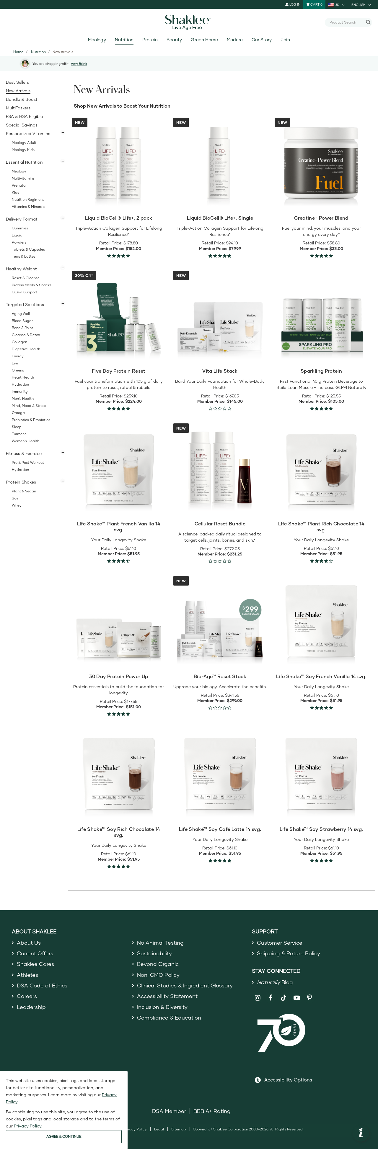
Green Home (204, 39)
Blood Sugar (22, 320)
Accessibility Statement (167, 996)
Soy (15, 498)
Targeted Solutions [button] (25, 304)
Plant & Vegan (24, 491)
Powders (19, 242)
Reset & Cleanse (26, 278)
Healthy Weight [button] (21, 268)
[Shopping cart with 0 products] (314, 4)
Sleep (17, 427)
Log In (292, 4)
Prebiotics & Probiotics (31, 419)
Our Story (262, 39)
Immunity (20, 391)
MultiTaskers (18, 107)
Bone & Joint (22, 328)
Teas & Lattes (23, 256)
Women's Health (25, 441)
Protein (150, 39)
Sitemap (178, 1129)
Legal (159, 1129)
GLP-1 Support (24, 292)
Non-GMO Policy (158, 975)
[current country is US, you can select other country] (336, 4)
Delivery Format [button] (22, 218)
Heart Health (23, 377)
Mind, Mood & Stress (29, 405)
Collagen (19, 342)
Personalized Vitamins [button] (28, 133)
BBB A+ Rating (212, 1111)
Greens (18, 370)
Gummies (20, 228)
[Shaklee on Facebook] (270, 998)
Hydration (20, 384)
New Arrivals (18, 90)
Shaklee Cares (35, 964)
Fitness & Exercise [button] (24, 453)
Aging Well (21, 313)
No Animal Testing (160, 942)
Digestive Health (26, 349)
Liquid (17, 235)
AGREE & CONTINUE (63, 1136)
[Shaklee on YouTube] (296, 998)
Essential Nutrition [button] (24, 162)
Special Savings (22, 124)
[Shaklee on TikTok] (283, 994)
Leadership (31, 1007)
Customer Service (279, 942)
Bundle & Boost (22, 99)
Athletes (27, 975)
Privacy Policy (135, 1129)
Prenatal (19, 185)
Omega (18, 412)
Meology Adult (24, 142)
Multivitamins (23, 178)
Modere (235, 39)
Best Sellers (17, 82)
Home (18, 52)
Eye (15, 363)
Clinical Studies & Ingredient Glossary (185, 985)
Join (285, 39)
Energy (18, 356)
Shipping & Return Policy (288, 953)
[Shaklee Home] (189, 22)
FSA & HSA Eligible (24, 116)
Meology (97, 39)
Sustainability (154, 953)
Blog (275, 982)
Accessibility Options (288, 1079)
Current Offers (35, 953)
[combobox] (346, 22)
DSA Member (169, 1111)
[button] (361, 1133)
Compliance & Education (169, 1017)
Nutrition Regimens (28, 199)
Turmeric (19, 434)
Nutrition (124, 39)
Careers (27, 996)
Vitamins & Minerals (28, 206)
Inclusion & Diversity (162, 1007)
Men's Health (23, 398)
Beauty (174, 39)
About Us (29, 942)
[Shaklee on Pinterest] (309, 998)
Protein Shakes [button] (21, 481)
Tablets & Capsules (28, 249)
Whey (17, 505)
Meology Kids (23, 149)
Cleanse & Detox (26, 335)
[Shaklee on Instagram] (257, 998)
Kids (15, 192)
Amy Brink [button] (79, 63)
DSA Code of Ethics (42, 985)
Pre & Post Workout (28, 462)
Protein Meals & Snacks (31, 285)
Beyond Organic (158, 964)
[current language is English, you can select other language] (361, 4)
